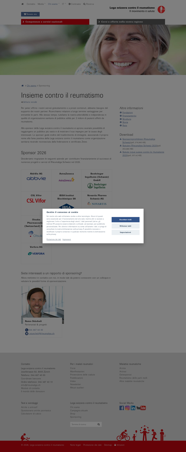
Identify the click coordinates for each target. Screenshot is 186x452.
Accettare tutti (125, 220)
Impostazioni (125, 232)
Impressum (67, 239)
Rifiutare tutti (125, 226)
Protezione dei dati (54, 239)
